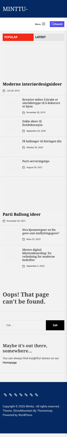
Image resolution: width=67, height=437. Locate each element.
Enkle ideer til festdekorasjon (32, 123)
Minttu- (15, 8)
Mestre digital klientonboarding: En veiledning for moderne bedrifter (38, 255)
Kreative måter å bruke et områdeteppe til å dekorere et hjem (41, 103)
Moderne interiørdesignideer (32, 84)
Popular (10, 37)
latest (40, 37)
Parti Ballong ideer (22, 214)
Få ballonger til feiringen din (41, 141)
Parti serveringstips (35, 161)
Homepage (10, 362)
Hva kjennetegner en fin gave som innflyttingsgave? (40, 231)
